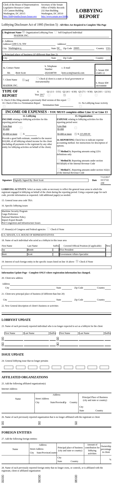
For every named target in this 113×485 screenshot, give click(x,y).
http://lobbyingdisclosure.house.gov (20, 16)
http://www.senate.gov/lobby (54, 16)
